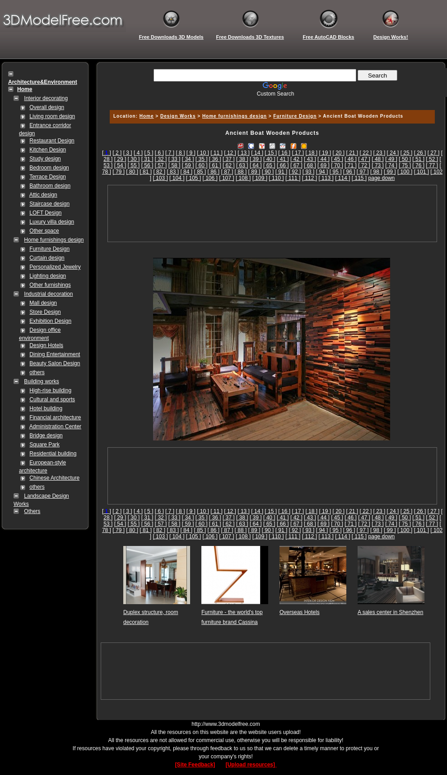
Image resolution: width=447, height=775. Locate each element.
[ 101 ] (421, 172)
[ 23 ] (379, 153)
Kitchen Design (47, 150)
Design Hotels (46, 345)
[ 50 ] (405, 159)
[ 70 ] (337, 165)
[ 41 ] (283, 159)
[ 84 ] (186, 172)
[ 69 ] (323, 165)
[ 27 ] (434, 153)
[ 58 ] (174, 165)
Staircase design (49, 204)
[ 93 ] (309, 172)
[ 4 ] (138, 153)
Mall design (43, 303)
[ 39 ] (256, 159)
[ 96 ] (349, 172)
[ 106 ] (210, 178)
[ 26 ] (420, 153)
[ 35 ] (202, 159)
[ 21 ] (352, 153)
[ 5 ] (148, 153)
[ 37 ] (229, 159)
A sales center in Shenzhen (390, 612)
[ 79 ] (118, 172)
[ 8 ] (180, 153)
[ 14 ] (257, 153)
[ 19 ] (325, 153)
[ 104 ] (176, 178)
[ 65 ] (269, 165)
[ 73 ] (378, 165)
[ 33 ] (174, 159)
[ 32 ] (161, 159)
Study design (45, 159)
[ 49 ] (391, 159)
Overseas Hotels (299, 612)
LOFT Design (45, 213)
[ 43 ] (310, 159)
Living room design (52, 116)
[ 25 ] (406, 153)
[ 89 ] (254, 172)
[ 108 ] (243, 178)
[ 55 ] (134, 165)
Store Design (45, 312)
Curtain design (46, 258)
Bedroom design (49, 168)
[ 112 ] (309, 178)
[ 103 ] (160, 178)
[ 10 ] (203, 153)
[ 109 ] (259, 178)
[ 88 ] (241, 172)
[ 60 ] (202, 165)
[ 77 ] (432, 165)
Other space (44, 231)
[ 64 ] (256, 165)
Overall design (46, 107)
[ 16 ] (284, 153)
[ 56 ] (147, 165)
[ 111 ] (292, 178)
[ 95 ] (336, 172)
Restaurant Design (51, 141)
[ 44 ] (323, 159)
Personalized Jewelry (54, 267)
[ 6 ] (159, 153)
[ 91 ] (281, 172)
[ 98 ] (376, 172)
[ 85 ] (200, 172)
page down (381, 178)
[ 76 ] (418, 165)
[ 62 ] (229, 165)
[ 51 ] (418, 159)
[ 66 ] (283, 165)
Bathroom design (49, 186)
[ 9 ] (191, 153)
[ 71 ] (351, 165)
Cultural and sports (52, 399)
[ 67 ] (296, 165)
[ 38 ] (242, 159)
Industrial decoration (48, 294)
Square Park (44, 444)
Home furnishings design (54, 240)
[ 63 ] (242, 165)
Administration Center (55, 426)
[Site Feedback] (195, 764)
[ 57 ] (161, 165)
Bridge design (45, 435)
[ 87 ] (227, 172)
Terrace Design (47, 177)
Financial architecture (55, 417)
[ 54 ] (120, 165)
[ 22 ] (366, 153)
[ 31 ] (147, 159)
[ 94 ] (322, 172)
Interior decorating (46, 98)
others (36, 372)
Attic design (43, 195)
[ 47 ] (364, 159)
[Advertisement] (272, 213)
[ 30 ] (134, 159)
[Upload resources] (251, 764)
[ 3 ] (127, 153)
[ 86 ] (214, 172)
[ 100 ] (404, 172)
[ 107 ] (226, 178)
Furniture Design (49, 249)
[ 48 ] (378, 159)
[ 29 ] (120, 159)
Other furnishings (49, 285)
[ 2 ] (116, 153)
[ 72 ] (364, 165)
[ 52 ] (432, 159)
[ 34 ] (188, 159)
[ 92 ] (295, 172)
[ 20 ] (338, 153)
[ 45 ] (337, 159)
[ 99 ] (390, 172)
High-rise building (50, 390)
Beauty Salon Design (54, 363)
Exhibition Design (50, 321)
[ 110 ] (276, 178)
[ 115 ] (359, 178)
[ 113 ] (325, 178)
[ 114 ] (342, 178)
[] (106, 153)
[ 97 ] (363, 172)
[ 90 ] (268, 172)
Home (147, 116)
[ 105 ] (193, 178)
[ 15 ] (271, 153)
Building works (41, 381)
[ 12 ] (230, 153)
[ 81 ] (146, 172)
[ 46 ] (351, 159)
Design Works (178, 116)
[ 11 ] (216, 153)
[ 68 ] (310, 165)
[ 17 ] (298, 153)
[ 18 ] (311, 153)
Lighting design (47, 276)
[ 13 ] (243, 153)
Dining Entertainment (54, 354)
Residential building (52, 453)
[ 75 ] (405, 165)
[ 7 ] (169, 153)
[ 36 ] (215, 159)
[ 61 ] (215, 165)
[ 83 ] (173, 172)
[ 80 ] (132, 172)
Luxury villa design (51, 222)
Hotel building (45, 408)
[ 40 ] (269, 159)
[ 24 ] (393, 153)
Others (32, 511)
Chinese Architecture (54, 478)
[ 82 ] (159, 172)
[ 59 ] (188, 165)
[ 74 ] (391, 165)
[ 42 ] (296, 159)
